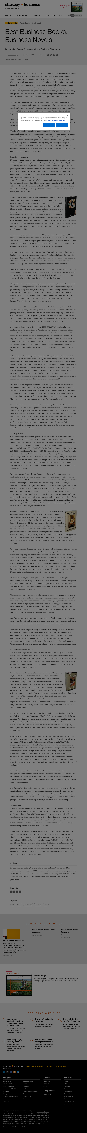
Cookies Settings (26, 124)
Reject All (49, 124)
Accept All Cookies (62, 124)
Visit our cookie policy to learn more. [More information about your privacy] (56, 120)
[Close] (68, 115)
